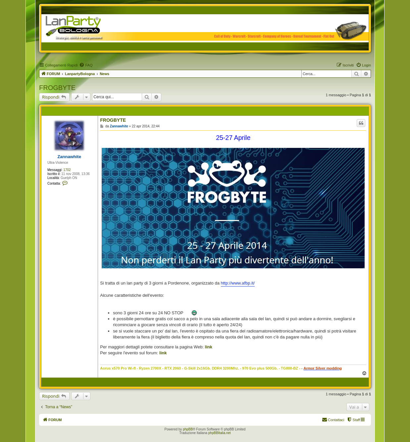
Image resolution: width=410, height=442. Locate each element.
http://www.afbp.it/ (238, 283)
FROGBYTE (57, 87)
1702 (67, 170)
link (208, 346)
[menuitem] (85, 65)
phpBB (188, 429)
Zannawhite (69, 156)
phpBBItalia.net (219, 433)
